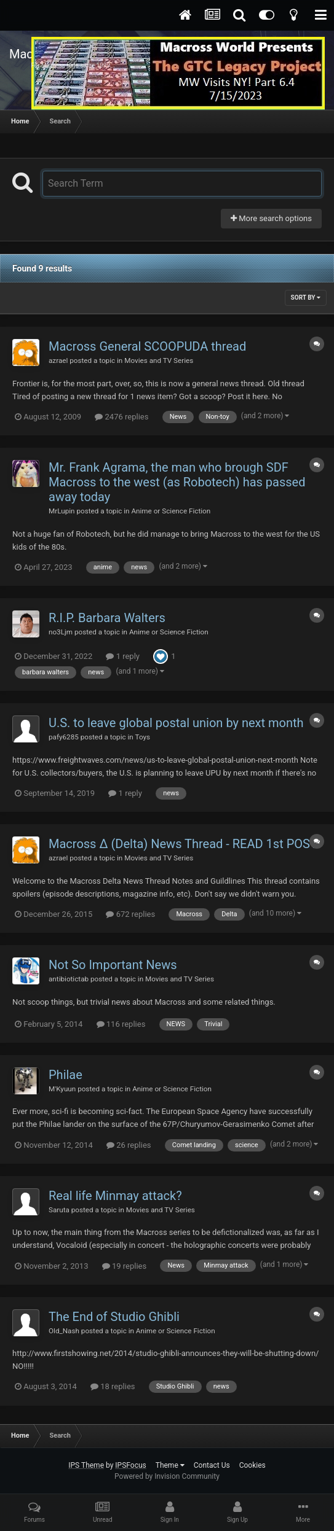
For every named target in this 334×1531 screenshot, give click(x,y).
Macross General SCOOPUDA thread (147, 346)
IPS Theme (86, 1465)
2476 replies (121, 416)
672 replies (130, 914)
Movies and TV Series (158, 360)
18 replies (112, 1386)
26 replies (128, 1145)
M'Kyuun (62, 1089)
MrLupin (62, 511)
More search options (271, 218)
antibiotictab (69, 979)
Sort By (305, 297)
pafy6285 (64, 737)
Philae (65, 1074)
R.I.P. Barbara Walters (107, 617)
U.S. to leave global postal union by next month (176, 722)
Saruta (59, 1210)
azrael (58, 360)
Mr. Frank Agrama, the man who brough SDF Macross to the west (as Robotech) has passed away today (177, 482)
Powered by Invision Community (167, 1476)
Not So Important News (113, 964)
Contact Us (212, 1465)
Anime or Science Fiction (170, 511)
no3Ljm (61, 632)
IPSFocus (130, 1465)
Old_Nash (64, 1330)
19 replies (124, 1266)
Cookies (252, 1465)
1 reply (123, 656)
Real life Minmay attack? (115, 1195)
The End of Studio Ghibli (114, 1316)
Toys (143, 737)
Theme (170, 1465)
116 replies (121, 1024)
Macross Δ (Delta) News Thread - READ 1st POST (183, 843)
